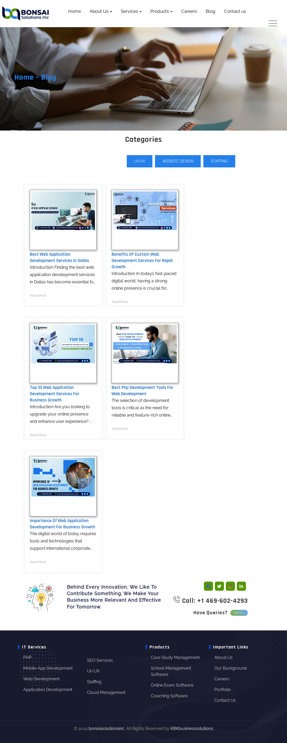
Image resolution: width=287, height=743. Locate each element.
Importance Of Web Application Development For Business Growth (62, 524)
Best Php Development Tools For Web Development (142, 390)
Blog (210, 11)
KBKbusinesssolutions (191, 728)
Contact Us (225, 700)
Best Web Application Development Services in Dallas (59, 257)
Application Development (47, 689)
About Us (99, 11)
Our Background (230, 668)
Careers (189, 11)
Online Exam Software (172, 685)
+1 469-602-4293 (222, 600)
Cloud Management (106, 692)
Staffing (219, 161)
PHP (27, 657)
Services (129, 11)
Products (159, 11)
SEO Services (100, 660)
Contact (239, 612)
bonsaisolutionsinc (106, 728)
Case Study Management (175, 657)
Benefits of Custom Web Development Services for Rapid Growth (142, 260)
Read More (38, 295)
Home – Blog (35, 77)
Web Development (41, 678)
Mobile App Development (48, 668)
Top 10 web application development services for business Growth (54, 393)
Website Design (177, 161)
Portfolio (222, 689)
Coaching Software (169, 695)
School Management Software (171, 671)
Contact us (235, 11)
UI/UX (139, 161)
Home (74, 11)
